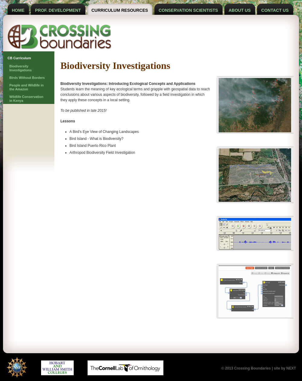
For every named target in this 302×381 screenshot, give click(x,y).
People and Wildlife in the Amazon (26, 87)
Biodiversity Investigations (20, 68)
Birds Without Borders (27, 77)
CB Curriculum (19, 58)
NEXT (291, 368)
